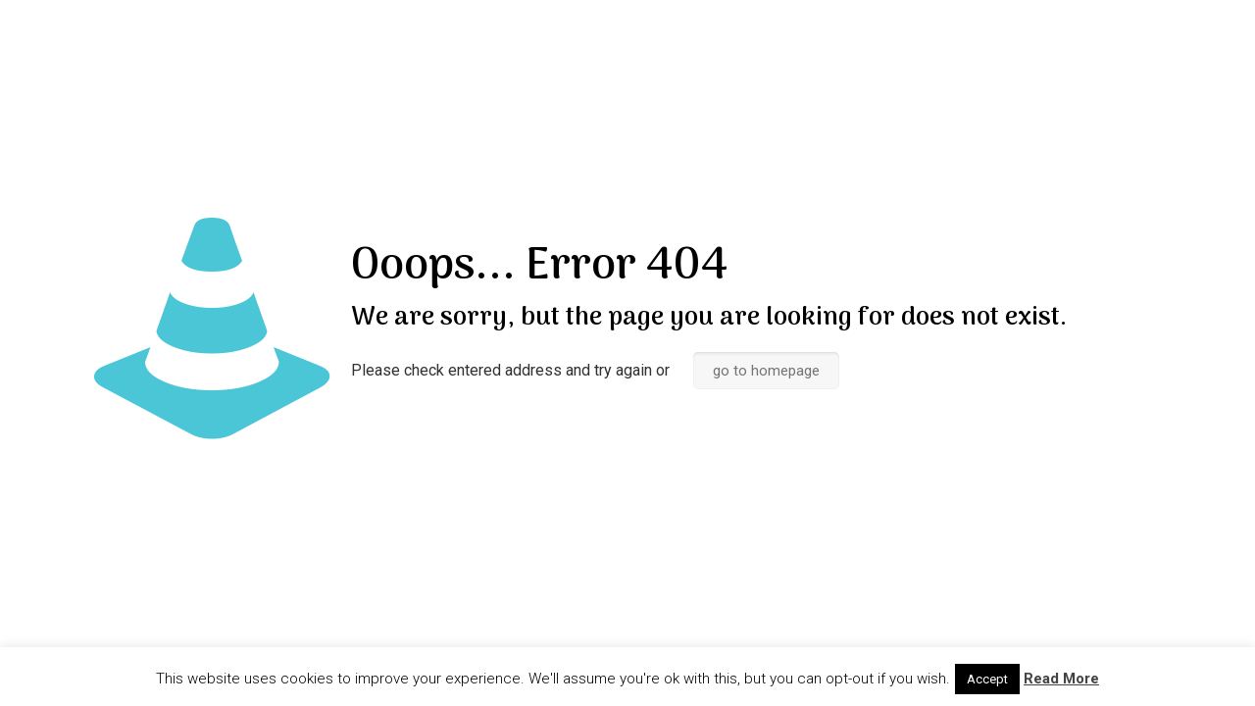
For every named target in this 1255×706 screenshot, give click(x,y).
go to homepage (766, 370)
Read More (1061, 678)
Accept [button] (987, 679)
